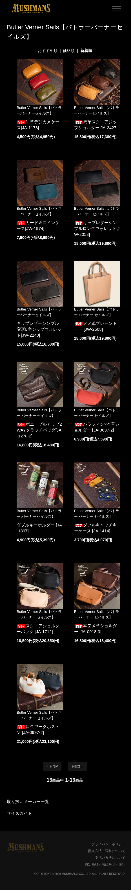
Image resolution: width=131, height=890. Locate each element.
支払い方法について (110, 858)
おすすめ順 (47, 50)
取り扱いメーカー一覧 (28, 801)
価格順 (69, 50)
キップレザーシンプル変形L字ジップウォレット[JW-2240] (39, 329)
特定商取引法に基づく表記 (105, 864)
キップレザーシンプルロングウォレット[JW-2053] (97, 228)
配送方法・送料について (106, 851)
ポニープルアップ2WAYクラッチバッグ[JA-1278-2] (39, 430)
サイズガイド (19, 813)
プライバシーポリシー (108, 844)
